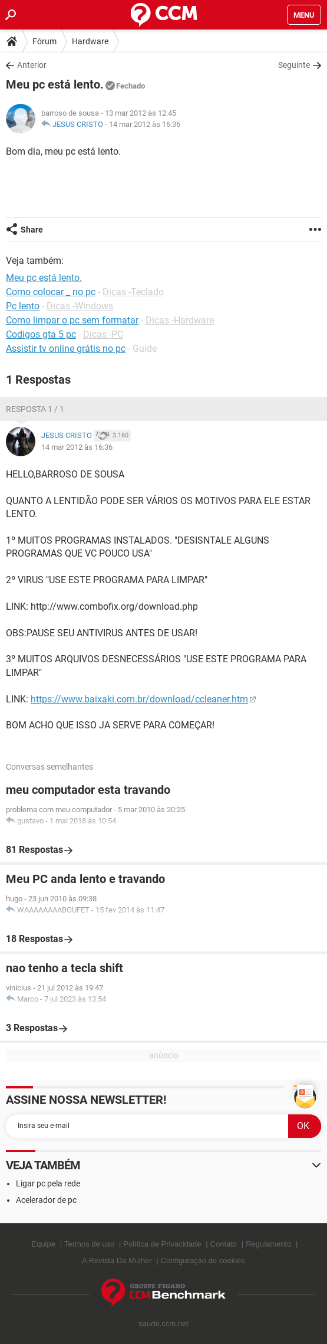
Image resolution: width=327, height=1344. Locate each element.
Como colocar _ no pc (50, 291)
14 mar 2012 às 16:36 (144, 124)
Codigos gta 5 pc (41, 334)
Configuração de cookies (203, 1260)
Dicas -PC (103, 334)
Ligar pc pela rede (48, 1183)
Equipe (43, 1244)
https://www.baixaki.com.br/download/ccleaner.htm (139, 699)
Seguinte (294, 65)
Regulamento (268, 1244)
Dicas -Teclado (133, 291)
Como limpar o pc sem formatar (72, 320)
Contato (223, 1244)
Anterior (32, 65)
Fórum (44, 41)
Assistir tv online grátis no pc (65, 348)
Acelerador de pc (46, 1200)
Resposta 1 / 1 (35, 409)
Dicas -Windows (80, 306)
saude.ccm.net (163, 1323)
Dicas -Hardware (180, 320)
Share (32, 229)
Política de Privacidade (162, 1244)
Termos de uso (89, 1244)
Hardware (90, 41)
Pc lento (22, 306)
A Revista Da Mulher (117, 1260)
